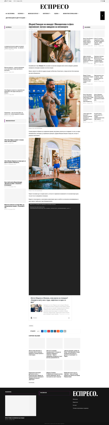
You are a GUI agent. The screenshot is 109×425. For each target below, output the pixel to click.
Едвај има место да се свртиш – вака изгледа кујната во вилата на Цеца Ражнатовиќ (72, 375)
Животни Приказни (70, 13)
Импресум (75, 399)
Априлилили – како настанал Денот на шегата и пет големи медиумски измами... (14, 113)
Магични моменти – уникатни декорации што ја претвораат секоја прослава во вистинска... (14, 69)
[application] (54, 249)
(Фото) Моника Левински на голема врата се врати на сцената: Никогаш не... (15, 161)
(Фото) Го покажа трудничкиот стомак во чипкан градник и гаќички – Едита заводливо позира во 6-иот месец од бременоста (54, 354)
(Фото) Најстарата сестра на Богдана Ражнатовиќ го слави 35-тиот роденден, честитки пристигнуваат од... (88, 98)
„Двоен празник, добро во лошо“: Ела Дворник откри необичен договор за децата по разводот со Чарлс (72, 353)
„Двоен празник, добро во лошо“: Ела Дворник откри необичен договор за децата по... (88, 59)
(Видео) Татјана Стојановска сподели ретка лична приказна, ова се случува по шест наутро (54, 375)
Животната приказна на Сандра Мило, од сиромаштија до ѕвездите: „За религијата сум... (14, 206)
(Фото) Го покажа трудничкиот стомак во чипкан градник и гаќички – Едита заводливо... (99, 41)
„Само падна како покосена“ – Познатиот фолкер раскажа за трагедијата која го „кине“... (87, 117)
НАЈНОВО (87, 27)
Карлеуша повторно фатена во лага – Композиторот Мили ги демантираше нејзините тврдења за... (99, 60)
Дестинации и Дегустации (15, 18)
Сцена (56, 13)
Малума (31, 325)
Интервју (46, 13)
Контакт (75, 405)
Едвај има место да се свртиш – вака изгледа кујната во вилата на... (98, 77)
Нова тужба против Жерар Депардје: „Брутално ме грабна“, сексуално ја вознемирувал (13, 183)
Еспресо (20, 13)
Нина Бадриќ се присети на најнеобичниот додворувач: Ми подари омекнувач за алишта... (14, 91)
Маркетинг (75, 402)
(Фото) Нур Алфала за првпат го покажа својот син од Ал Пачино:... (14, 140)
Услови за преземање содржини (80, 408)
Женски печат (33, 13)
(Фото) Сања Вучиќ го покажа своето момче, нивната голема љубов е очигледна (36, 353)
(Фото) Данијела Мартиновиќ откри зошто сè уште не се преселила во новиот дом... (99, 97)
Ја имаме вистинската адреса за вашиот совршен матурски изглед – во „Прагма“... (14, 47)
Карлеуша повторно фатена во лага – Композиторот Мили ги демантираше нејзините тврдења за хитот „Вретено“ (36, 376)
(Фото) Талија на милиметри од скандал (14, 418)
